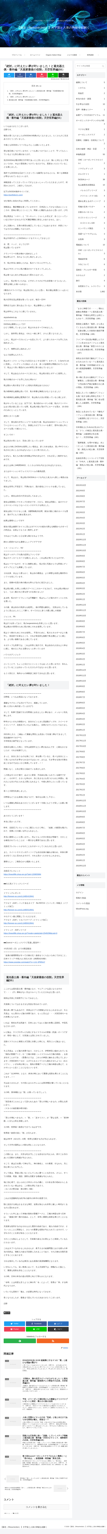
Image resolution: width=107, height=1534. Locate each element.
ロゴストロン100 (92, 223)
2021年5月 (80, 512)
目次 (33, 86)
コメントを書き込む (36, 1512)
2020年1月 (80, 599)
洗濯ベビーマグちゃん (91, 234)
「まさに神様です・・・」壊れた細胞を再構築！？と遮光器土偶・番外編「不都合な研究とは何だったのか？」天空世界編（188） (90, 313)
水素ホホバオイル (91, 212)
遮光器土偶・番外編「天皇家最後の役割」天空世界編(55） (31, 101)
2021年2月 (80, 529)
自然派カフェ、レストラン (91, 286)
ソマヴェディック (91, 168)
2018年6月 (80, 703)
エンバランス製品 (91, 228)
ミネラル (91, 88)
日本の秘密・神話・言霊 (90, 149)
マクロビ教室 (91, 129)
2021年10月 (81, 485)
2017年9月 (80, 752)
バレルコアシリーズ (92, 190)
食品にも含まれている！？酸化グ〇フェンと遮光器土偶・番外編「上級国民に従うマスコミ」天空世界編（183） (90, 417)
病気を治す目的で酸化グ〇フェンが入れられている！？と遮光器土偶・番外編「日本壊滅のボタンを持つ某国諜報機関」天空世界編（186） (90, 365)
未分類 (8, 1314)
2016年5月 (80, 839)
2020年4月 (80, 583)
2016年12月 (81, 801)
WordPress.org (82, 909)
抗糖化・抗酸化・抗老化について (90, 142)
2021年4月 (80, 518)
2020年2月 (80, 594)
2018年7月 (80, 697)
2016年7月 (80, 828)
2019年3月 (80, 654)
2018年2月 (80, 724)
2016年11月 (81, 806)
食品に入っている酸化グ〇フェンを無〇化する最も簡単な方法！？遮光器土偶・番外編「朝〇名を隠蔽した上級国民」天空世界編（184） (90, 399)
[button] (103, 66)
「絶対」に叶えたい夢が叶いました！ (23, 97)
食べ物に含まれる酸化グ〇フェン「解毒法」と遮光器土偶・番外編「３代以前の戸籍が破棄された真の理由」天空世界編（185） (90, 382)
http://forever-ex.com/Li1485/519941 (19, 911)
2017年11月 (81, 741)
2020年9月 (80, 556)
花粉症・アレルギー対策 (90, 269)
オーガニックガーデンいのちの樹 (90, 122)
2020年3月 (80, 588)
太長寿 (91, 239)
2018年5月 (80, 708)
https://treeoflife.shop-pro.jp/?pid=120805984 (22, 875)
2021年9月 (80, 491)
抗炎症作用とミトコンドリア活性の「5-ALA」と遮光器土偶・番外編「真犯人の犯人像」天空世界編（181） (90, 463)
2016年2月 (80, 855)
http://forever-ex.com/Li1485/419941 (19, 897)
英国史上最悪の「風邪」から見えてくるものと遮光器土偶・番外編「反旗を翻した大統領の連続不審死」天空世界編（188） (90, 329)
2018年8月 (80, 692)
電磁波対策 (91, 259)
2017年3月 (80, 784)
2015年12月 (81, 866)
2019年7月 (80, 632)
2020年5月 (80, 578)
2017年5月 (80, 773)
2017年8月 (80, 757)
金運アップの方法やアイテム (90, 115)
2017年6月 (80, 768)
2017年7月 (80, 762)
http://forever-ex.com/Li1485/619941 (19, 924)
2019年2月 (80, 659)
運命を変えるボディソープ (91, 201)
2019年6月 (80, 637)
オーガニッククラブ (91, 134)
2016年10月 (81, 811)
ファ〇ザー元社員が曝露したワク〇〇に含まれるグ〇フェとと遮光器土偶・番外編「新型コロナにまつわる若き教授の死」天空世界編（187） (90, 346)
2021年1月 (80, 534)
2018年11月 (81, 675)
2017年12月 (81, 735)
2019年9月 (80, 621)
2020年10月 (81, 550)
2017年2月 (80, 790)
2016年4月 (80, 844)
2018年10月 (81, 681)
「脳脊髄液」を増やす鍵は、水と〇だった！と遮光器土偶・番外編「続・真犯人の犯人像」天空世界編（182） (90, 448)
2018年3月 (80, 719)
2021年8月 (80, 496)
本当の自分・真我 (90, 98)
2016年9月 (80, 817)
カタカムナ (90, 275)
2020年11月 (81, 545)
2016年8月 (80, 822)
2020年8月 (80, 561)
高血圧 (91, 93)
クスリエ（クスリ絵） (92, 195)
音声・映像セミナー (90, 109)
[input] (90, 66)
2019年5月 (80, 643)
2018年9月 (80, 686)
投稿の (81, 898)
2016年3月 (80, 849)
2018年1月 (80, 730)
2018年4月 (80, 713)
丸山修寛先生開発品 (91, 185)
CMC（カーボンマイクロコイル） (91, 162)
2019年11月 (81, 610)
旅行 (90, 280)
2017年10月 (81, 746)
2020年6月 (80, 572)
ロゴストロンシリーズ (91, 217)
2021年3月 (80, 523)
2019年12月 (81, 605)
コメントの (83, 903)
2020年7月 (80, 567)
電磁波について (90, 244)
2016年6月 (80, 833)
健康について (90, 82)
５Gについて (91, 264)
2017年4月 (80, 779)
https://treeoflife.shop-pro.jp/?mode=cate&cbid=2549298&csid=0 (30, 934)
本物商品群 (90, 154)
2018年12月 (81, 670)
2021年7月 (80, 501)
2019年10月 (81, 616)
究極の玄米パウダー (91, 206)
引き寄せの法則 (90, 104)
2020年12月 (81, 540)
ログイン (79, 892)
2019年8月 (80, 627)
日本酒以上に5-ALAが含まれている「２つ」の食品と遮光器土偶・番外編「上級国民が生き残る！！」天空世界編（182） (90, 432)
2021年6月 (80, 507)
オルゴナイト (91, 174)
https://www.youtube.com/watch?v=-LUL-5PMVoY (24, 963)
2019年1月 (80, 665)
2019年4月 (80, 648)
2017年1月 (80, 795)
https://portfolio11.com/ (13, 196)
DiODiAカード (91, 179)
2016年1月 (80, 860)
